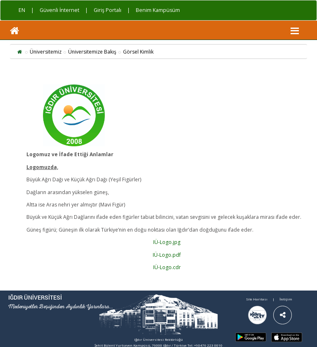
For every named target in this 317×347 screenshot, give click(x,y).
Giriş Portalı (107, 10)
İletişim (285, 299)
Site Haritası (256, 299)
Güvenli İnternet (59, 10)
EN (22, 10)
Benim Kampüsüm (158, 10)
